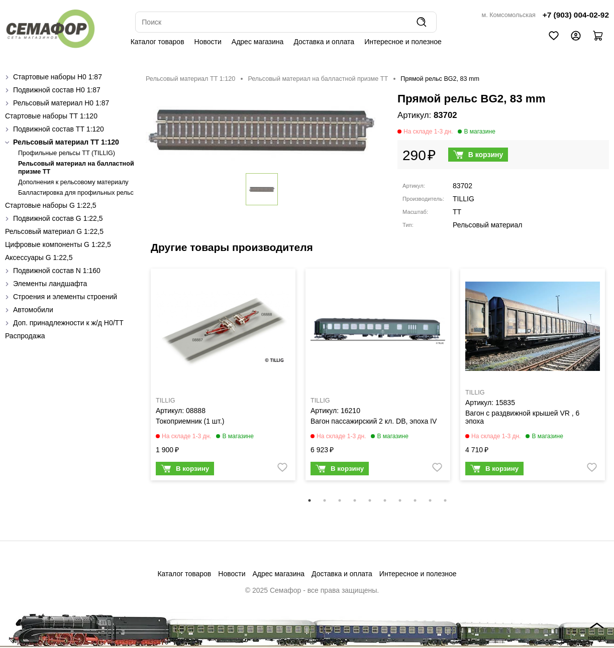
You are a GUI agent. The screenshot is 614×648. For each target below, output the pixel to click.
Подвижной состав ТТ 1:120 (58, 129)
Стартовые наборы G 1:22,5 (50, 205)
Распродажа (25, 336)
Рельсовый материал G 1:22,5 (54, 231)
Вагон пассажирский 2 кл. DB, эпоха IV (374, 421)
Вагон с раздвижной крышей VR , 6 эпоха (522, 417)
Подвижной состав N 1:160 (56, 271)
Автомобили (33, 310)
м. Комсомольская (509, 15)
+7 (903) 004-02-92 (576, 15)
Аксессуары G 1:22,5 (38, 257)
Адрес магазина (258, 42)
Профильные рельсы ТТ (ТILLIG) (66, 153)
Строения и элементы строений (65, 297)
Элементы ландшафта (50, 284)
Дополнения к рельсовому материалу (73, 182)
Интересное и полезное (403, 42)
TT (457, 212)
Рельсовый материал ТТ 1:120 (66, 142)
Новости (208, 42)
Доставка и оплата (323, 42)
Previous (138, 381)
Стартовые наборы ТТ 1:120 (51, 116)
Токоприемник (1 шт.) (190, 421)
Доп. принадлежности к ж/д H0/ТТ (68, 323)
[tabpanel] (223, 377)
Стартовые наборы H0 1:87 (57, 77)
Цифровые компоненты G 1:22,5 (58, 244)
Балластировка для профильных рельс (76, 192)
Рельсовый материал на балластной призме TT (318, 78)
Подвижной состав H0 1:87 (56, 90)
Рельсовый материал (487, 225)
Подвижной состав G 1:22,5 (58, 218)
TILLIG (463, 199)
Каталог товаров (157, 42)
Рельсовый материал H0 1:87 (61, 103)
